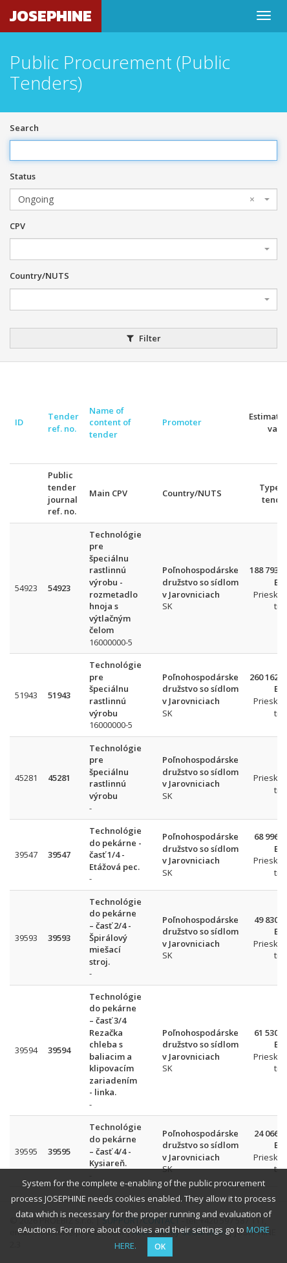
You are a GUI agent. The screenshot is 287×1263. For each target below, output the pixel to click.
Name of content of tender (110, 422)
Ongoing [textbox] (136, 199)
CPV (17, 226)
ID (19, 422)
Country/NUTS (39, 275)
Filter (144, 338)
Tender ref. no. (63, 422)
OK (159, 1246)
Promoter (182, 422)
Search (24, 128)
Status (23, 176)
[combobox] (143, 199)
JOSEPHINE (51, 16)
